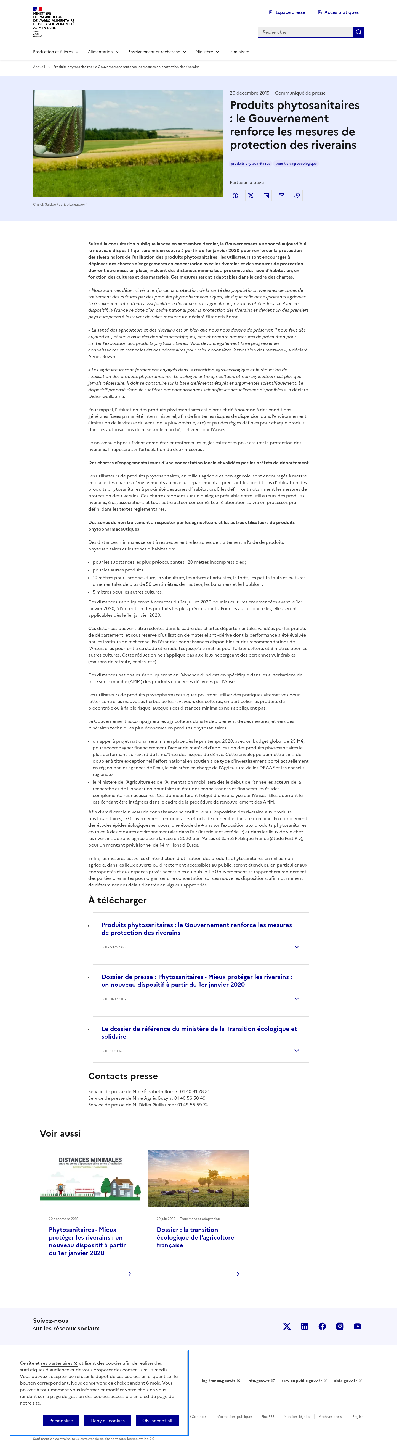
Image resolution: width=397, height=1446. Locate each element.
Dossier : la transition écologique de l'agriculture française (195, 1237)
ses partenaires (56, 1363)
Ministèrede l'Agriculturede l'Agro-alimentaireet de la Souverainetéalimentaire (53, 20)
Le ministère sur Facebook (322, 1326)
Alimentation (100, 52)
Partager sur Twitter (250, 195)
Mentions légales (297, 1416)
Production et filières (53, 52)
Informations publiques (233, 1416)
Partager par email (281, 195)
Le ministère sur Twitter (287, 1326)
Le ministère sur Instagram (340, 1326)
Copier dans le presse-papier (297, 195)
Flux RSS (268, 1416)
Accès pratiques (341, 12)
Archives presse (331, 1416)
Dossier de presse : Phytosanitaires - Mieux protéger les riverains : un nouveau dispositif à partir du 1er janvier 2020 (197, 980)
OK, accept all (157, 1420)
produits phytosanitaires (250, 163)
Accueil (39, 66)
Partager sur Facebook (235, 195)
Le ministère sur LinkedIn (304, 1326)
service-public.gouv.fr (302, 1381)
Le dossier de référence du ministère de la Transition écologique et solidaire (199, 1032)
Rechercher (358, 32)
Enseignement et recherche (154, 52)
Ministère (204, 52)
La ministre (238, 52)
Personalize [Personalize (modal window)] (61, 1420)
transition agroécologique (296, 163)
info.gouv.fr (258, 1381)
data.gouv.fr (345, 1381)
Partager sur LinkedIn (266, 195)
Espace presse (290, 12)
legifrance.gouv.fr (218, 1381)
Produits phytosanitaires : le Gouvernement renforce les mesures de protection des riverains (197, 928)
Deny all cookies (107, 1420)
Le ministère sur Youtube (357, 1326)
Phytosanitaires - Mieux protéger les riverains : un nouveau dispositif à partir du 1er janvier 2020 (87, 1241)
